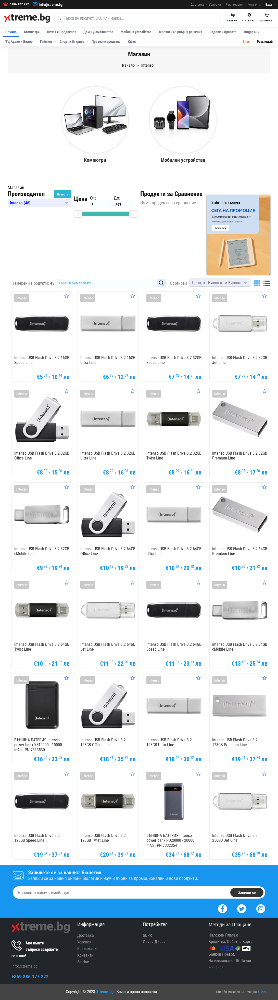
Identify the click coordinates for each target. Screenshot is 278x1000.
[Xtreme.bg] (27, 18)
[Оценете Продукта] (66, 296)
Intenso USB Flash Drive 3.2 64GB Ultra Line (173, 551)
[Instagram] (260, 908)
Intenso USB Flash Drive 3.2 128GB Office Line (103, 742)
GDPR (147, 935)
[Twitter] (241, 908)
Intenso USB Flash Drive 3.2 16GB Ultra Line (107, 360)
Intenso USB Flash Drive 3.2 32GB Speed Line (173, 360)
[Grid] (257, 283)
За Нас (83, 961)
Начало (11, 32)
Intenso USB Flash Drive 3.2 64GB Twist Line (41, 647)
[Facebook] (222, 908)
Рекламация (234, 4)
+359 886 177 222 (29, 976)
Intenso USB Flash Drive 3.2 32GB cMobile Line (41, 551)
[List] (266, 283)
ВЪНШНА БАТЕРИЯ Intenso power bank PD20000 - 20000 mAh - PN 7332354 (170, 840)
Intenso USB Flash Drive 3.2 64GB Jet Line (107, 647)
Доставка (197, 4)
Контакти (254, 4)
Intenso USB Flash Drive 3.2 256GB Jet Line (235, 838)
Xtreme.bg (104, 991)
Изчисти (63, 194)
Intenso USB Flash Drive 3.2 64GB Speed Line (173, 647)
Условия (215, 4)
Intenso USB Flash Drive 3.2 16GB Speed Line (41, 360)
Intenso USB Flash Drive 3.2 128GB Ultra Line (169, 742)
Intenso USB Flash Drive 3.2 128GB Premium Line (235, 742)
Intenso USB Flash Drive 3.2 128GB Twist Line (103, 838)
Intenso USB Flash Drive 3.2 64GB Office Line (107, 551)
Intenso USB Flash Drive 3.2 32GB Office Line (41, 455)
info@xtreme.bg (50, 5)
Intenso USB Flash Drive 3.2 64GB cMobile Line (239, 647)
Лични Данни (154, 942)
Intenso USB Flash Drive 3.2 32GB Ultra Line (107, 455)
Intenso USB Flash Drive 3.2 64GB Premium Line (239, 551)
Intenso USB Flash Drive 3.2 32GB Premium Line (239, 455)
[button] (39, 203)
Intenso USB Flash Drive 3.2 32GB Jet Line (239, 360)
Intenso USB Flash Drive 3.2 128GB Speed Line (37, 838)
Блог (246, 42)
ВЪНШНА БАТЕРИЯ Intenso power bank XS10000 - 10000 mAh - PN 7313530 (38, 745)
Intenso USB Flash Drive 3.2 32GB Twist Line (173, 455)
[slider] (78, 213)
